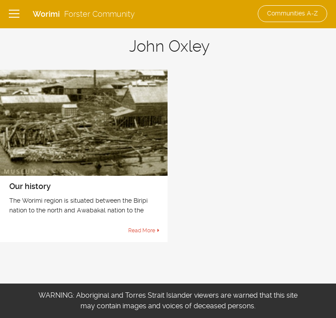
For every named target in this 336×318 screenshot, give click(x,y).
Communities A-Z (292, 13)
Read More (141, 230)
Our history (30, 186)
